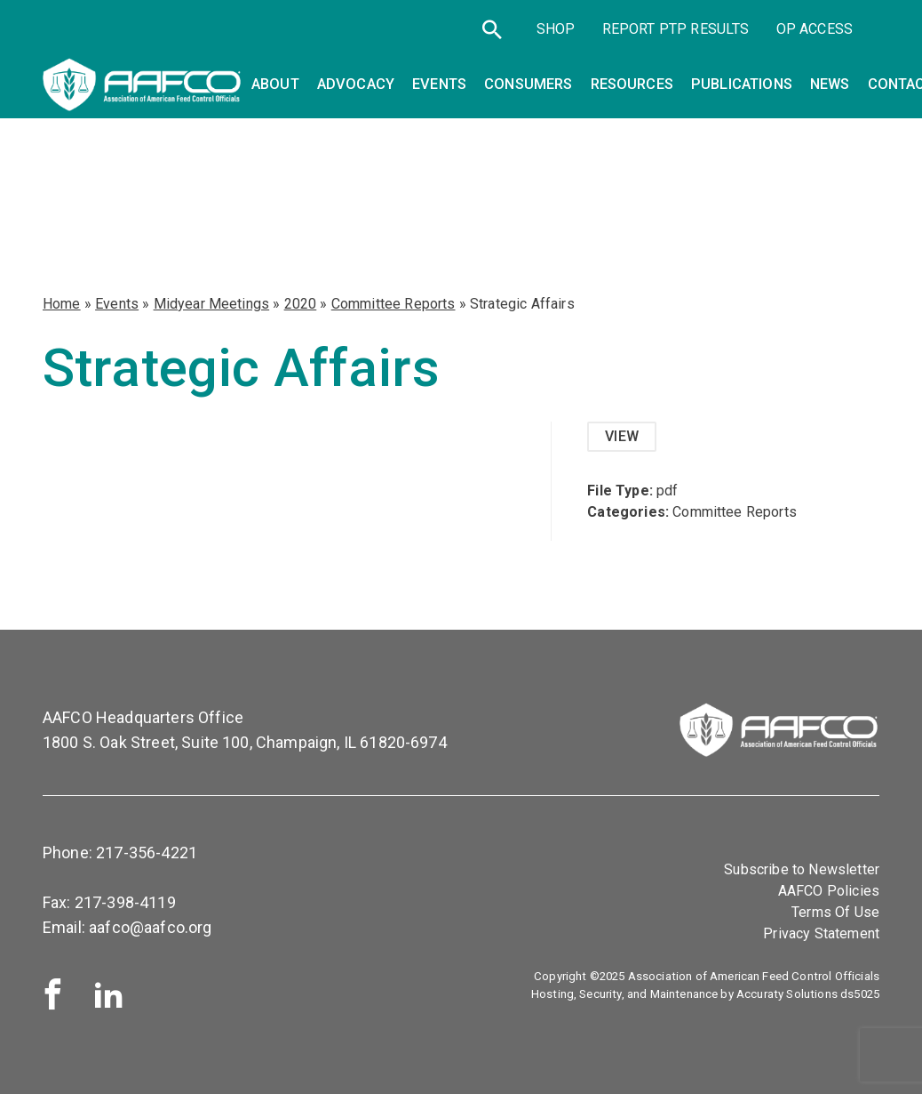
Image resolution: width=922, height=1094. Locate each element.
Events (117, 303)
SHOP (556, 28)
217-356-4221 (146, 852)
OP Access (814, 28)
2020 (300, 303)
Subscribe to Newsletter (801, 869)
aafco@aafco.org (150, 927)
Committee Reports (393, 303)
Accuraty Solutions (787, 994)
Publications (741, 84)
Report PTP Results (676, 28)
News (830, 84)
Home (62, 303)
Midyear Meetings (212, 303)
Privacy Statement (821, 933)
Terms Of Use (835, 912)
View (622, 436)
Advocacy (355, 84)
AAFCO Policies (828, 890)
